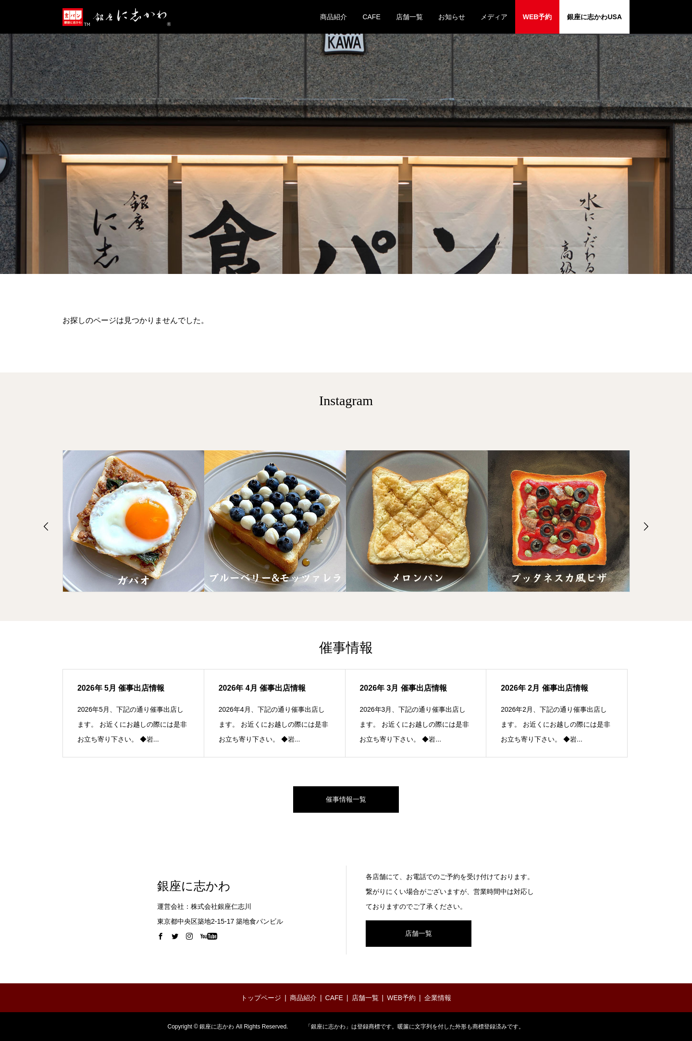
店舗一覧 (409, 17)
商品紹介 (333, 17)
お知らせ (451, 17)
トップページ (261, 998)
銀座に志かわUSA (594, 17)
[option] (134, 521)
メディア (494, 17)
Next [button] (646, 526)
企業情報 (437, 998)
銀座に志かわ (194, 886)
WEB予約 (537, 17)
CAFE (371, 17)
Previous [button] (46, 526)
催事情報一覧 (346, 799)
